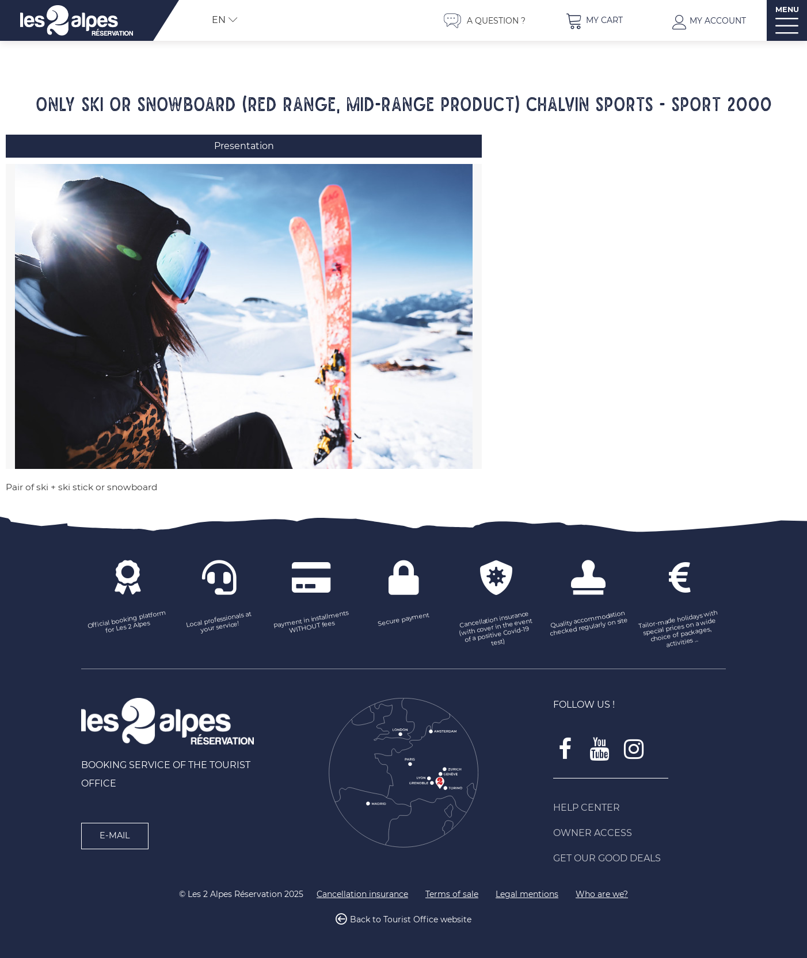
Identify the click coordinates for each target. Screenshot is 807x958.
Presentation (244, 145)
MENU (787, 9)
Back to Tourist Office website (410, 920)
